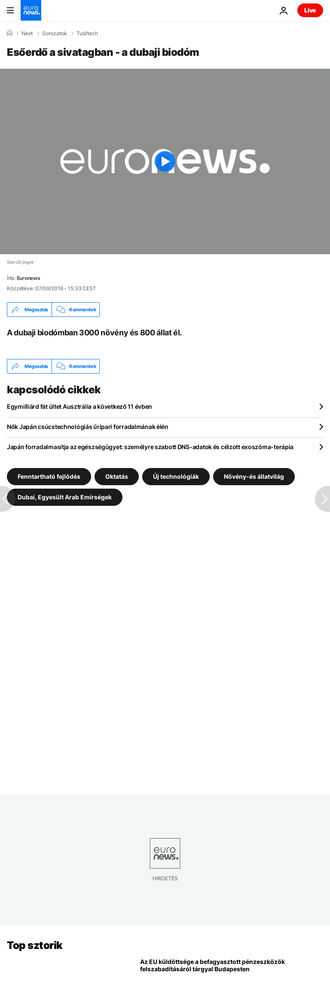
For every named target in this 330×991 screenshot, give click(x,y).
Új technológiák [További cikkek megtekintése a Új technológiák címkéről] (176, 476)
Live (310, 10)
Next (27, 33)
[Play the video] (165, 161)
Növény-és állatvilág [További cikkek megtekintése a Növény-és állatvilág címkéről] (254, 476)
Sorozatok (54, 33)
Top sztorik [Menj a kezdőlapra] (35, 945)
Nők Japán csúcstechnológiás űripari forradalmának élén (87, 426)
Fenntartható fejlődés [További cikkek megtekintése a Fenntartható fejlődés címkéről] (49, 476)
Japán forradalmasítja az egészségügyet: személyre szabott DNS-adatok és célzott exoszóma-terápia (150, 446)
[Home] (9, 33)
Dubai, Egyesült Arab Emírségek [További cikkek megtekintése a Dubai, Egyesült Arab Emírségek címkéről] (65, 497)
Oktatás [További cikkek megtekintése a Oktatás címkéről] (116, 476)
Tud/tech (87, 33)
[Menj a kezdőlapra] (31, 10)
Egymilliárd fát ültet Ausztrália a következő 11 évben (79, 406)
